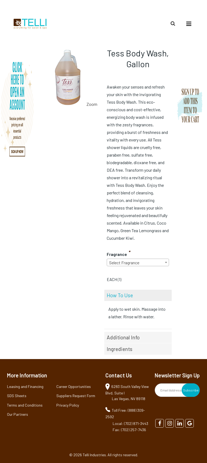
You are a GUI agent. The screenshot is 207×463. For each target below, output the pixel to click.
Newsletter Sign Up (177, 375)
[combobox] (138, 262)
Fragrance (117, 254)
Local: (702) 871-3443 (130, 423)
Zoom (92, 104)
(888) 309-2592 (181, 7)
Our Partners (17, 414)
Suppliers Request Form (75, 395)
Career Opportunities (73, 386)
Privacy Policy (67, 405)
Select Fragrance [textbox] (124, 262)
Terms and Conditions (25, 405)
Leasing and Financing (25, 386)
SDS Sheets (16, 395)
